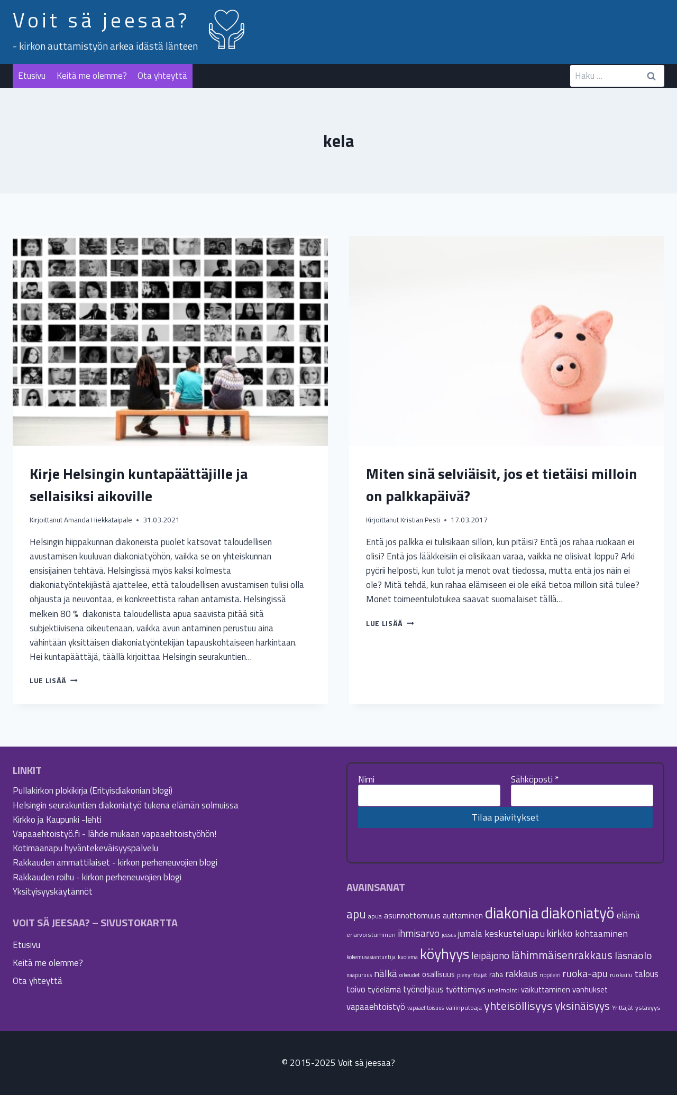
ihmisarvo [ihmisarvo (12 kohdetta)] (419, 933)
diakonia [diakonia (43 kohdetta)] (512, 912)
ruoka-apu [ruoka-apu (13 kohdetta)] (585, 973)
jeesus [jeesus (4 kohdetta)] (449, 935)
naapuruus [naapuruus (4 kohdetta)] (359, 975)
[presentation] (170, 341)
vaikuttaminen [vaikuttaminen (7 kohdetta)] (545, 989)
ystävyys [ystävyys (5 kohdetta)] (648, 1007)
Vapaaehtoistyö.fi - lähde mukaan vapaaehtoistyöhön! (114, 834)
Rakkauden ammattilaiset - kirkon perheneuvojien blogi (115, 862)
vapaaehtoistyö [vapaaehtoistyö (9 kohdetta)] (375, 1006)
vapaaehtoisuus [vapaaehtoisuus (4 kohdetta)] (425, 1008)
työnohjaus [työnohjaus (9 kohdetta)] (423, 989)
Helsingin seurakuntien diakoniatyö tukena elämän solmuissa (126, 805)
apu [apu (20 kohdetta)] (356, 914)
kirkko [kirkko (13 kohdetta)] (560, 933)
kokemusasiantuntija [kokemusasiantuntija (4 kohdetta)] (371, 957)
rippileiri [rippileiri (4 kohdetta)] (550, 975)
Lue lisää (54, 680)
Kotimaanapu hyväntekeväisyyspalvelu (85, 848)
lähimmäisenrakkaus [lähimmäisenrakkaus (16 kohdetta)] (561, 954)
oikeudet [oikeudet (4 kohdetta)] (409, 975)
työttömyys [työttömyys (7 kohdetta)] (466, 989)
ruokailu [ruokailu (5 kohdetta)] (621, 975)
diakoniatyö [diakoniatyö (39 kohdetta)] (578, 912)
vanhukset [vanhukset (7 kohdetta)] (590, 989)
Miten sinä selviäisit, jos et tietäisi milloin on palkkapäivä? (501, 484)
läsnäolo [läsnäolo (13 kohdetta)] (633, 955)
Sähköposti (535, 779)
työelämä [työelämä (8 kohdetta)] (384, 989)
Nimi (366, 779)
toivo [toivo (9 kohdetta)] (355, 989)
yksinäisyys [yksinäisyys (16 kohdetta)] (582, 1005)
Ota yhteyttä (162, 75)
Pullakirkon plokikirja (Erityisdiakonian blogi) (92, 790)
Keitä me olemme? (92, 75)
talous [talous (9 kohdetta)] (646, 973)
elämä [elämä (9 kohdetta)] (628, 915)
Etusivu (31, 75)
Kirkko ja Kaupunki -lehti (57, 819)
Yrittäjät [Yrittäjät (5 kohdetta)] (622, 1007)
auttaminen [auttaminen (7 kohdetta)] (463, 915)
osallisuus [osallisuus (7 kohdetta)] (438, 974)
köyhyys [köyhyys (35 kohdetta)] (444, 954)
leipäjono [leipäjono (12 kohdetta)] (490, 955)
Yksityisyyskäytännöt (53, 891)
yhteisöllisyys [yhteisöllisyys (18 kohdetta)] (518, 1006)
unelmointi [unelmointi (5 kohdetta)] (503, 990)
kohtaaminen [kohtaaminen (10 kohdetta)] (601, 933)
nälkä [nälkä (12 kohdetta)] (385, 973)
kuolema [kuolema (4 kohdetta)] (408, 957)
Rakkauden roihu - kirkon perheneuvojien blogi (97, 877)
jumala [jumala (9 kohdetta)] (470, 933)
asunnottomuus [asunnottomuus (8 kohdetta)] (412, 915)
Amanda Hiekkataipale (98, 519)
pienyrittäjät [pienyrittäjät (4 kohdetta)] (472, 975)
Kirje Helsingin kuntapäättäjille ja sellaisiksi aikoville (139, 484)
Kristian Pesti (420, 519)
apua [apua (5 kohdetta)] (375, 916)
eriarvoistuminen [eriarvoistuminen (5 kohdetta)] (371, 935)
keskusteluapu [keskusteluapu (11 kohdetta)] (514, 933)
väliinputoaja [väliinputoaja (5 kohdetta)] (464, 1007)
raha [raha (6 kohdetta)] (496, 974)
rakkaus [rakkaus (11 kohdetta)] (521, 973)
